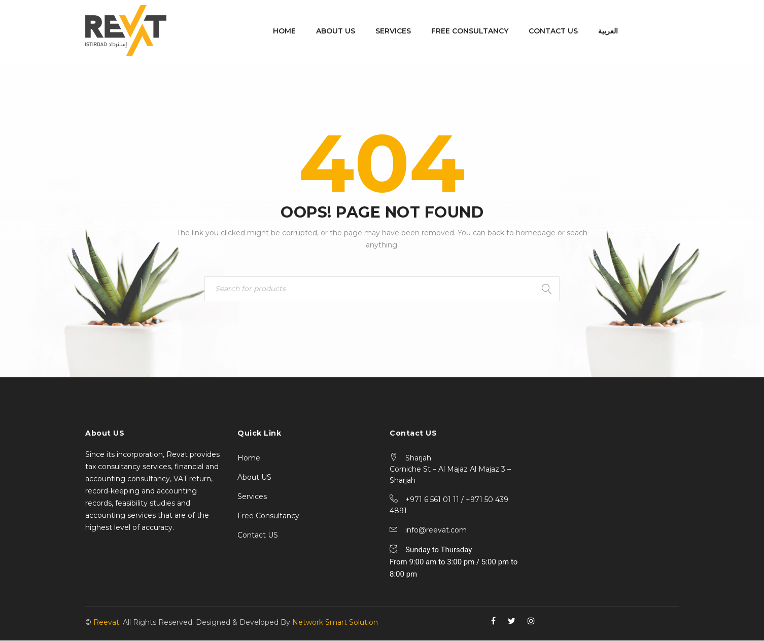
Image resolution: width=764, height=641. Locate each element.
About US (254, 477)
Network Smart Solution (335, 622)
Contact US (257, 535)
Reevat (106, 622)
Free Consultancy (268, 516)
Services (252, 497)
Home (248, 458)
